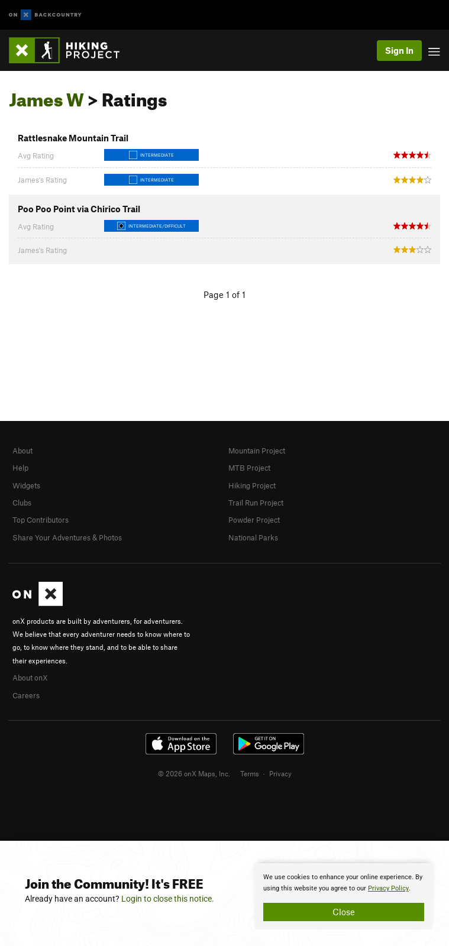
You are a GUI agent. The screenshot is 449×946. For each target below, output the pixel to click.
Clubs (21, 502)
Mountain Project (256, 450)
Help (20, 467)
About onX (30, 677)
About (22, 450)
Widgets (26, 485)
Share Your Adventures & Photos (67, 537)
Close (343, 911)
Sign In (399, 50)
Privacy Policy (388, 888)
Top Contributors (40, 519)
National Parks (253, 537)
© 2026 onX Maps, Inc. (194, 773)
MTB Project (249, 467)
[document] (343, 896)
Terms (249, 773)
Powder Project (254, 519)
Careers (26, 695)
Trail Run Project (255, 502)
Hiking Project (252, 485)
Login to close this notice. (167, 898)
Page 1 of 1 (224, 294)
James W (46, 96)
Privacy (280, 773)
